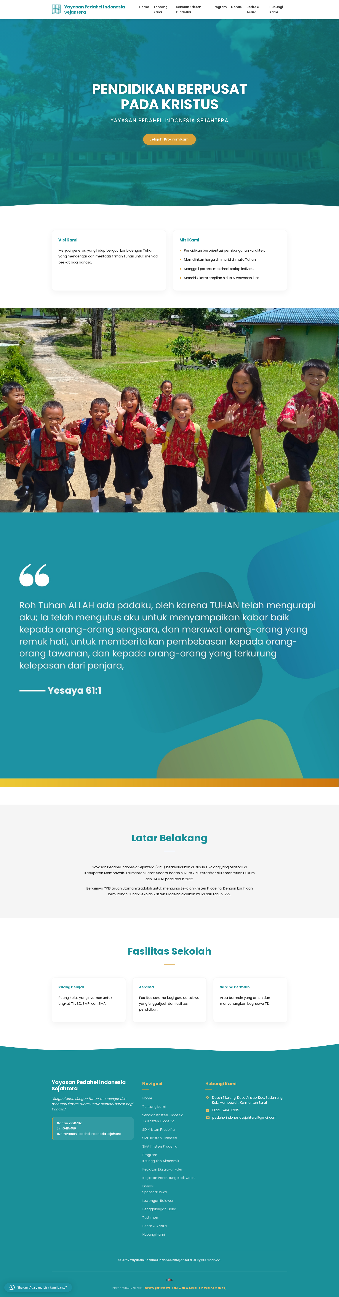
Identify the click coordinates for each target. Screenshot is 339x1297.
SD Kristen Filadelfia (158, 1129)
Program (220, 7)
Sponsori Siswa (154, 1192)
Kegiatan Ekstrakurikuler (162, 1169)
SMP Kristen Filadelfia (159, 1138)
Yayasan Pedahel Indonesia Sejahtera (94, 9)
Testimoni (150, 1217)
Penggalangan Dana (159, 1209)
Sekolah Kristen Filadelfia (188, 9)
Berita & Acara (253, 9)
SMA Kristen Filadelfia (159, 1146)
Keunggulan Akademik (160, 1160)
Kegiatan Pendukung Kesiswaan (168, 1177)
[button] (38, 1287)
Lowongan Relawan (158, 1200)
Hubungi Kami (276, 9)
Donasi (236, 7)
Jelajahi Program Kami (169, 139)
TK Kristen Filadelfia (158, 1121)
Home (144, 7)
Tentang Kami (161, 9)
